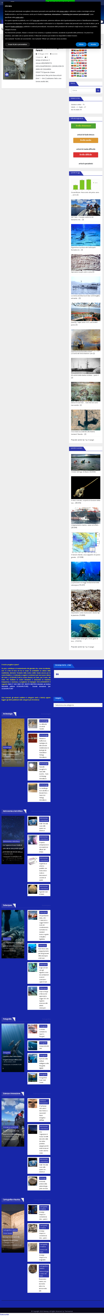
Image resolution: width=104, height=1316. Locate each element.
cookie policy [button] (19, 17)
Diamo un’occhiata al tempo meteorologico (73, 673)
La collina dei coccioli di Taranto (43, 726)
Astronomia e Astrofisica (11, 841)
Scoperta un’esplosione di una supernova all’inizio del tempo (43, 847)
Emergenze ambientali (10, 1127)
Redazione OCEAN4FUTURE (12, 759)
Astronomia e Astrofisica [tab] (40, 811)
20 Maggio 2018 (43, 54)
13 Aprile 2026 (9, 1136)
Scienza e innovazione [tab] (41, 1094)
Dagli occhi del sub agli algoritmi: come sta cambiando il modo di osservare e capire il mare (44, 975)
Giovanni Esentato (9, 951)
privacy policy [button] (64, 11)
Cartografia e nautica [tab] (42, 1200)
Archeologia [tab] (45, 714)
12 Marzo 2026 (9, 948)
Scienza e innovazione (44, 1102)
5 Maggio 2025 (9, 1242)
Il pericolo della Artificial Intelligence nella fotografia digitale (44, 1063)
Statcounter (4, 1314)
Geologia (43, 1178)
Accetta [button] (93, 44)
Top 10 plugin (89, 440)
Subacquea (6, 939)
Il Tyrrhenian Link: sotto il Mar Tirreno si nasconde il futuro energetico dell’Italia (43, 1113)
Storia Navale (7, 1233)
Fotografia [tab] (46, 1019)
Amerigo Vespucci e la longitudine (43, 1257)
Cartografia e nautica (10, 1230)
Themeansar (68, 1311)
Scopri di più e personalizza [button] (17, 44)
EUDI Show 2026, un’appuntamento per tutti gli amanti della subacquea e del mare (43, 953)
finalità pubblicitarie (17, 26)
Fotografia (6, 1053)
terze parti (36, 20)
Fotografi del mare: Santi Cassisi (43, 1080)
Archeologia (7, 747)
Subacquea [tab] (46, 905)
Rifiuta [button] (81, 44)
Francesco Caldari (9, 1139)
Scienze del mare (43, 1251)
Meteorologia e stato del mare (44, 1273)
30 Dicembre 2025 (10, 1062)
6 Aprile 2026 (8, 854)
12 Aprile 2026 (9, 756)
